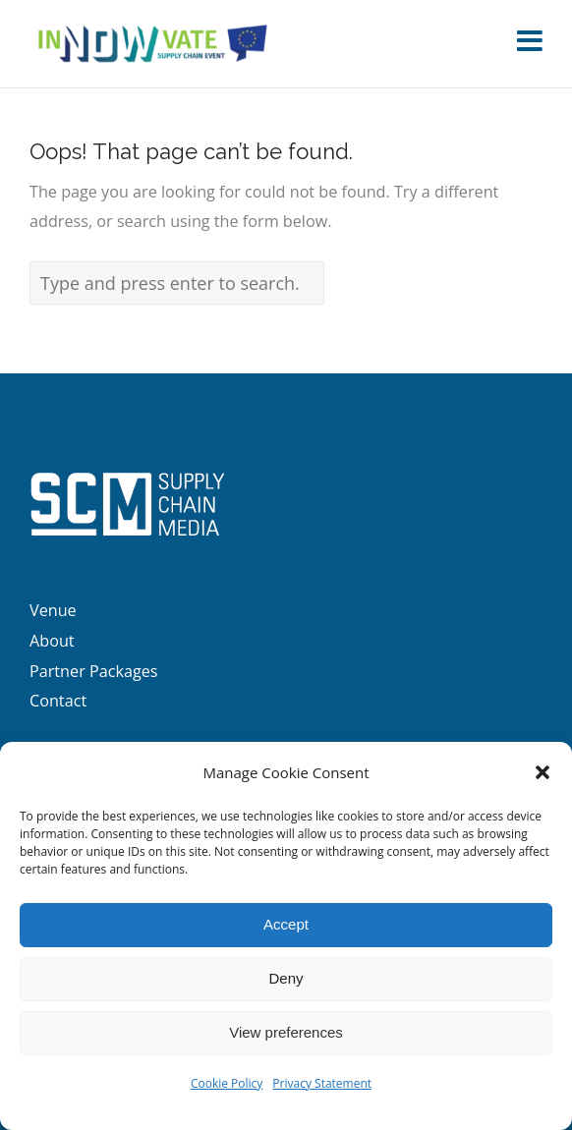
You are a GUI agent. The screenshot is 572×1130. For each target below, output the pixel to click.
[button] (542, 772)
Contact (57, 700)
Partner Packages (93, 671)
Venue (53, 610)
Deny (285, 978)
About (52, 640)
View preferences (286, 1032)
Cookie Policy (226, 1083)
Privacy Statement (322, 1083)
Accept (286, 924)
